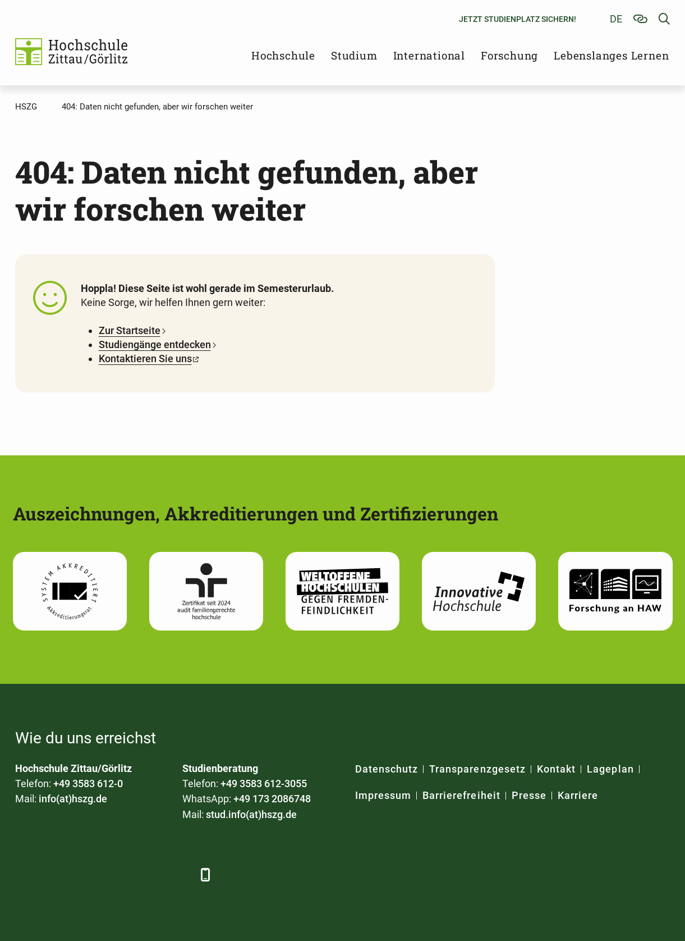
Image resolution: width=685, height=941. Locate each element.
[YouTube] (117, 874)
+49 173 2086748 (272, 799)
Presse (529, 795)
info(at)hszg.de (73, 799)
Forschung (509, 55)
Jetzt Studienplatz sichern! (517, 19)
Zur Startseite (129, 330)
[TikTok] (179, 874)
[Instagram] (148, 874)
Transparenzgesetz (477, 769)
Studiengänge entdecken (155, 344)
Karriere (578, 795)
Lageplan (610, 769)
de (616, 19)
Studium (354, 55)
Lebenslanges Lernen (611, 55)
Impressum (383, 795)
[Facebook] (25, 874)
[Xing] (86, 874)
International (429, 55)
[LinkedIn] (56, 874)
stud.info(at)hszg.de (251, 814)
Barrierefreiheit (461, 795)
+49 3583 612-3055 (263, 783)
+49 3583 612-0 (88, 783)
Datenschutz (387, 769)
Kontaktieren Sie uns (145, 358)
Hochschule (283, 55)
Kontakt (556, 769)
